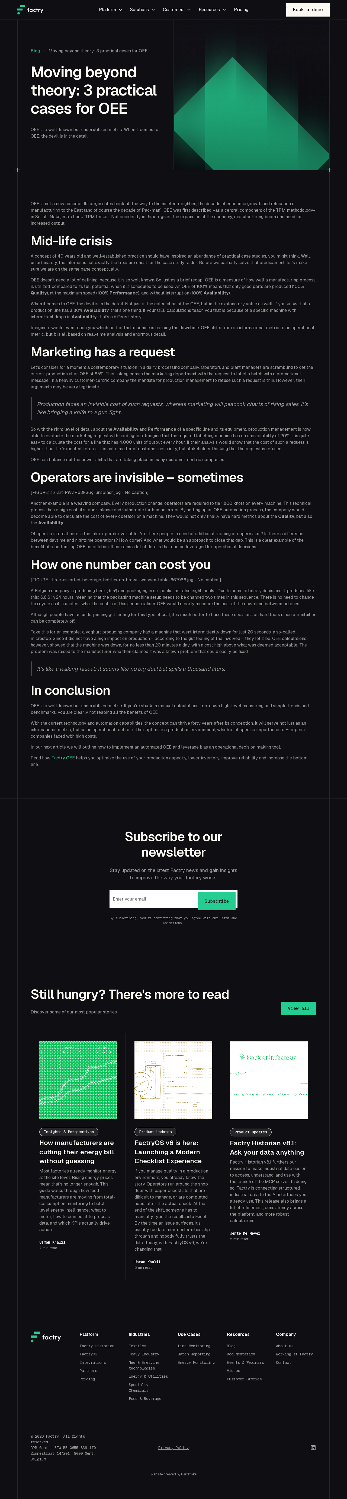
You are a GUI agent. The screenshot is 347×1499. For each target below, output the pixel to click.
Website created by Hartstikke (173, 1474)
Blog (35, 51)
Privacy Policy (173, 1447)
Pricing (241, 9)
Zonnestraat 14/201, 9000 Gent (62, 1453)
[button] (110, 9)
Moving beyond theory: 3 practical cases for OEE (98, 51)
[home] (49, 10)
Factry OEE (63, 758)
